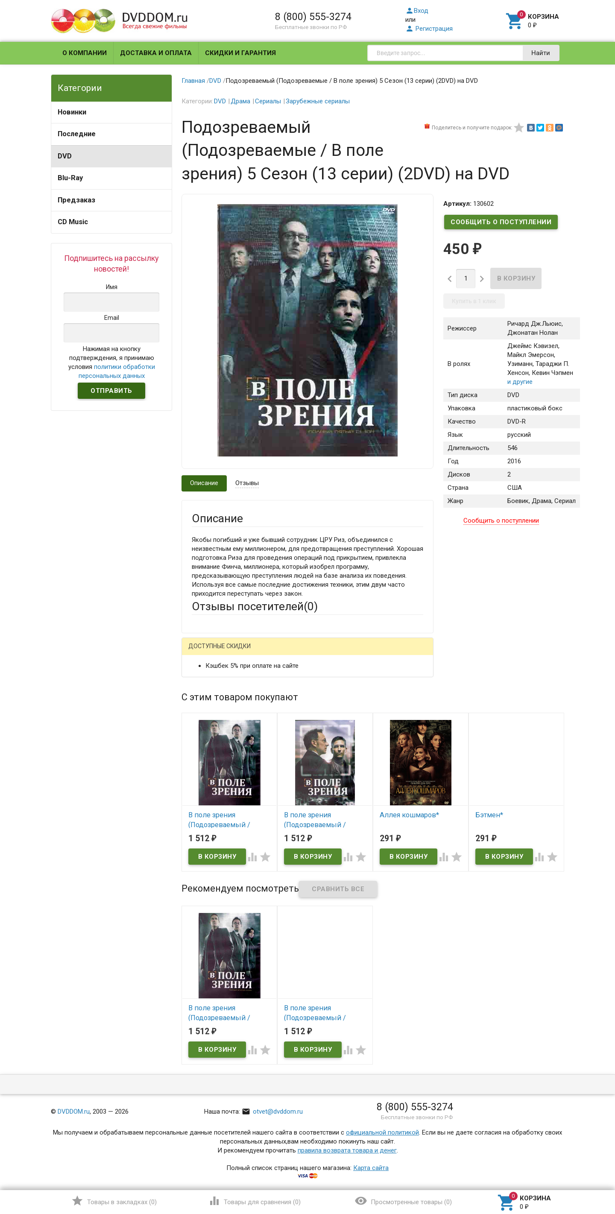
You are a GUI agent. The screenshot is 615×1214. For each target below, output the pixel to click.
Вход (416, 11)
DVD (65, 156)
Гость (202, 652)
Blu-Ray (70, 178)
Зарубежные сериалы (318, 101)
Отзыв (201, 777)
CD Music (73, 222)
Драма (240, 101)
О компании (84, 53)
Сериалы (268, 101)
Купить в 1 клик (474, 301)
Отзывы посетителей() (255, 606)
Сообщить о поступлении (501, 222)
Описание (204, 483)
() (114, 1200)
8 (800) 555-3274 (313, 17)
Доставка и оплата (156, 53)
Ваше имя (206, 683)
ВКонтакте (298, 653)
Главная (193, 81)
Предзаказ (76, 200)
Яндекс (351, 653)
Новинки (72, 112)
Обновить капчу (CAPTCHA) (299, 879)
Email (199, 706)
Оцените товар (213, 762)
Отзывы (247, 483)
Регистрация (429, 28)
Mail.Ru (246, 653)
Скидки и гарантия (240, 53)
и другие (520, 382)
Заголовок (207, 739)
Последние (77, 134)
